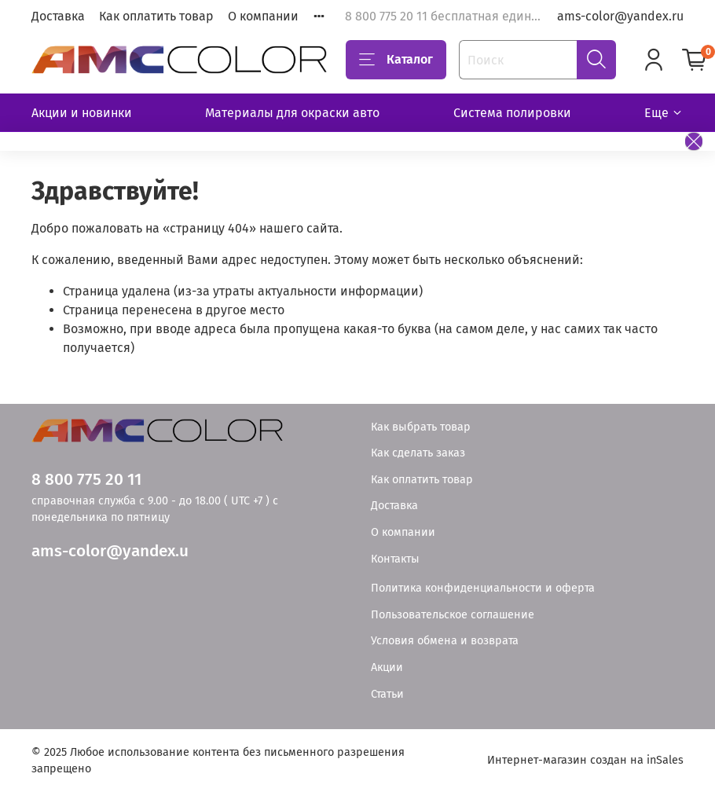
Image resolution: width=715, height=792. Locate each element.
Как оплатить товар (156, 16)
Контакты (395, 559)
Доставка (58, 16)
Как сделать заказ (418, 453)
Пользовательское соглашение (452, 615)
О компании (263, 16)
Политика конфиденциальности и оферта (483, 588)
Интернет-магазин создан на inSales (585, 760)
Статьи (387, 694)
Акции (387, 667)
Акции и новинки (81, 112)
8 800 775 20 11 (86, 480)
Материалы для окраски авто (292, 112)
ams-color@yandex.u (110, 551)
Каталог (396, 60)
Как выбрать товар (421, 427)
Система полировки (512, 112)
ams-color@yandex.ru (620, 16)
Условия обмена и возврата (445, 640)
